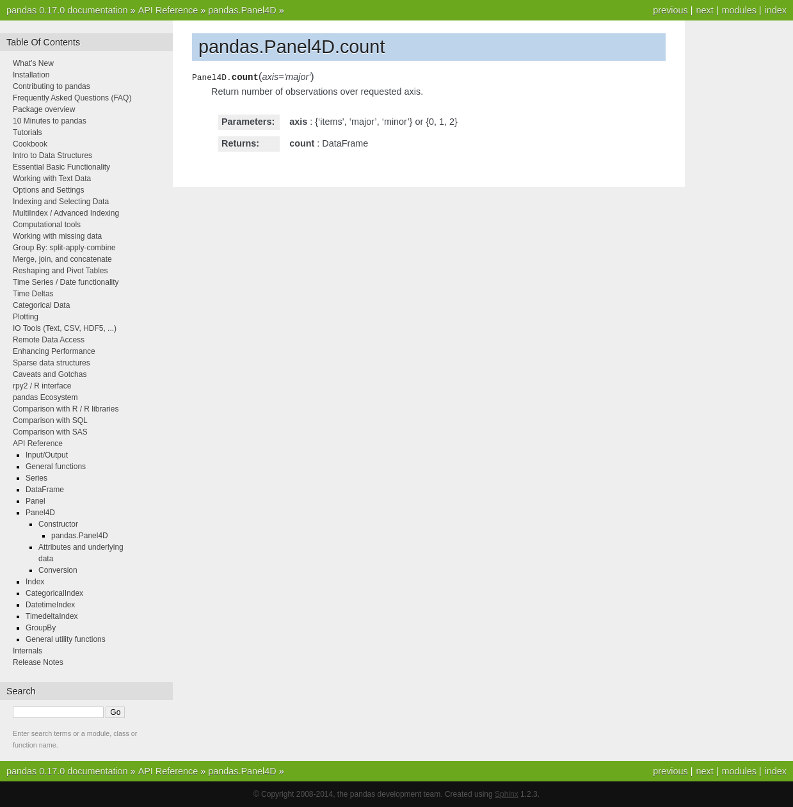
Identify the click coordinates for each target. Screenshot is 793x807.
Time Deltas (33, 293)
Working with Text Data (52, 178)
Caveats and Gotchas (49, 374)
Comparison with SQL (50, 420)
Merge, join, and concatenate (62, 259)
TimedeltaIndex (52, 616)
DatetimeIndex (50, 604)
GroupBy (41, 627)
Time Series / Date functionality (66, 282)
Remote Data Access (48, 339)
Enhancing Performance (54, 351)
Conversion (57, 570)
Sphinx (506, 794)
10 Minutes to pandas (49, 120)
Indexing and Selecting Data (61, 201)
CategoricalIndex (54, 593)
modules (738, 10)
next (704, 10)
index (776, 10)
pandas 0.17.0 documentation (67, 10)
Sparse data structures (51, 362)
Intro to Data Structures (52, 155)
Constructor (58, 524)
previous (670, 10)
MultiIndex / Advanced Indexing (66, 213)
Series (36, 478)
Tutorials (27, 132)
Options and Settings (48, 190)
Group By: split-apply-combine (64, 247)
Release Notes (38, 662)
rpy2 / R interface (42, 385)
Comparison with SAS (50, 431)
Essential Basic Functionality (61, 167)
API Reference (168, 10)
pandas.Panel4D (242, 10)
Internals (27, 650)
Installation (31, 74)
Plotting (25, 316)
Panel (35, 501)
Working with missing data (57, 236)
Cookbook (30, 144)
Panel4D (40, 512)
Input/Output (47, 455)
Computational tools (47, 224)
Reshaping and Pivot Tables (60, 270)
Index (35, 581)
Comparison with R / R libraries (65, 408)
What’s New (33, 63)
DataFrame (45, 489)
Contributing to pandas (51, 86)
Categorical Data (41, 305)
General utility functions (66, 639)
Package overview (44, 109)
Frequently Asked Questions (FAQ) (72, 97)
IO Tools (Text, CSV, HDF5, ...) (64, 328)
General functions (56, 466)
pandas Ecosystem (45, 397)
